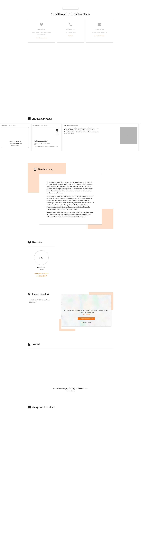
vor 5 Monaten (67, 125)
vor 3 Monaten (36, 125)
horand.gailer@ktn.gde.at (41, 273)
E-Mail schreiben (100, 36)
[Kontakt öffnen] (41, 260)
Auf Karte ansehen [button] (41, 38)
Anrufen (70, 36)
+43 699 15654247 (41, 276)
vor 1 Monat (4, 125)
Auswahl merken (86, 322)
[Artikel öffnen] (70, 373)
